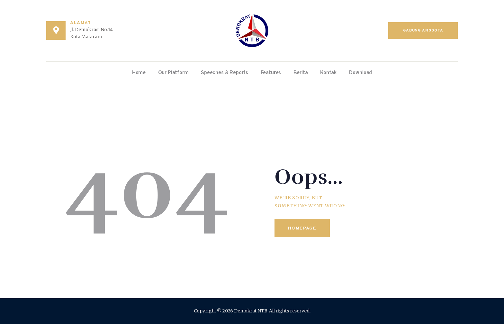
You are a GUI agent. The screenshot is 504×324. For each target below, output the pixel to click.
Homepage (302, 228)
